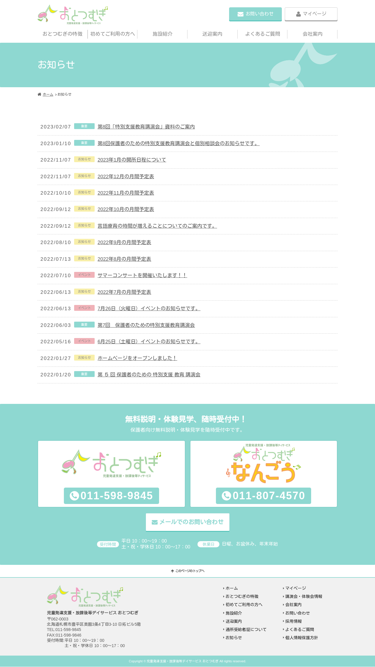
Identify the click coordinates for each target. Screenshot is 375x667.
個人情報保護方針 (301, 637)
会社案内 (313, 34)
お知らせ (234, 637)
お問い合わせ (260, 13)
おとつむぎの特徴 (62, 34)
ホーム (48, 94)
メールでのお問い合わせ (191, 522)
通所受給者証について (246, 629)
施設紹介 (163, 34)
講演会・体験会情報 (303, 596)
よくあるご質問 (262, 34)
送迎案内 (212, 34)
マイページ (314, 13)
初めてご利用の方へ (112, 34)
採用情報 (293, 621)
